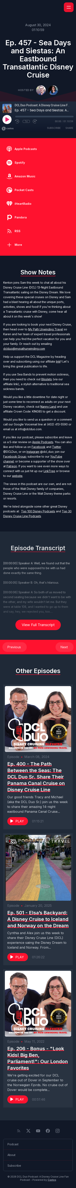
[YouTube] (38, 1131)
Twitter (56, 447)
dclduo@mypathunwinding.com (24, 348)
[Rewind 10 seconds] (17, 121)
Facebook (38, 447)
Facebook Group (14, 456)
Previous (14, 647)
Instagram (33, 451)
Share (69, 128)
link (58, 361)
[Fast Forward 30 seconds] (35, 121)
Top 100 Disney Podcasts (38, 511)
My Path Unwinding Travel (45, 329)
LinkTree (49, 471)
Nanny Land (48, 406)
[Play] (6, 119)
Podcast (12, 1144)
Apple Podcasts (42, 442)
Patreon (11, 466)
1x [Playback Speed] (26, 121)
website (17, 476)
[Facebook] (48, 1131)
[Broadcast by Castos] (8, 129)
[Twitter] (28, 1131)
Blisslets (46, 379)
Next (64, 647)
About (11, 1155)
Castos (52, 1179)
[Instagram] (58, 1131)
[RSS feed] (19, 1131)
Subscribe (54, 128)
